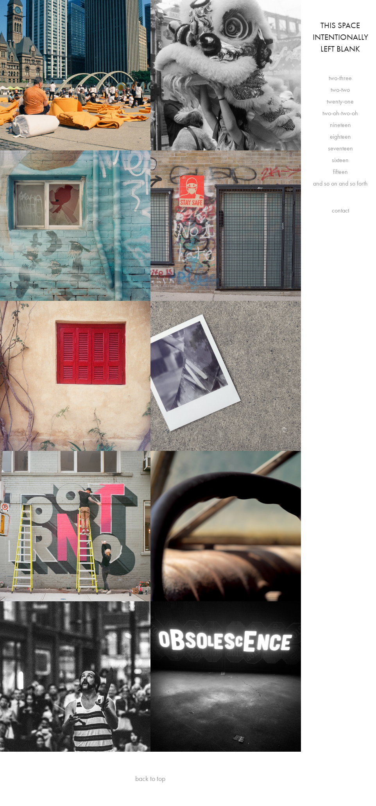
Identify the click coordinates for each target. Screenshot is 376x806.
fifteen (340, 171)
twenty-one (340, 101)
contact (340, 210)
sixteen (340, 160)
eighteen (340, 136)
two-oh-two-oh (340, 113)
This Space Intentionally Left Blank (341, 37)
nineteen (340, 125)
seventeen (340, 148)
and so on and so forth (340, 183)
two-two (340, 89)
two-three (340, 78)
